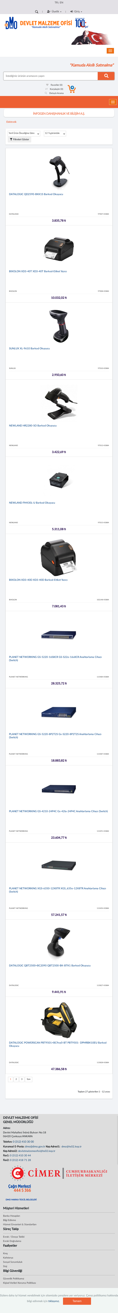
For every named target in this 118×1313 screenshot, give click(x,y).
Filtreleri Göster (19, 139)
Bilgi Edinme (9, 1220)
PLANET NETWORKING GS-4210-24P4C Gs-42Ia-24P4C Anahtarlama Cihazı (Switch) (58, 811)
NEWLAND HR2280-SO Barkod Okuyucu (33, 425)
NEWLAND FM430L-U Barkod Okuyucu (32, 503)
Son (28, 1079)
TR (56, 2)
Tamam (77, 1301)
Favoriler (54, 85)
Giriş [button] (76, 11)
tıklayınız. (54, 1301)
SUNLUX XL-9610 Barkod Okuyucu (29, 348)
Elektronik (11, 122)
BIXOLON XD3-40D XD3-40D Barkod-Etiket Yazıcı (38, 580)
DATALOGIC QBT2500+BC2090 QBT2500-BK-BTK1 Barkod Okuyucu (50, 965)
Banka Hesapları (11, 1216)
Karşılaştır (54, 89)
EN (61, 2)
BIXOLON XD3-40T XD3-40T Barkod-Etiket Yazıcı (38, 271)
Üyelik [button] (54, 11)
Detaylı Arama (54, 93)
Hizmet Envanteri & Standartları (19, 1224)
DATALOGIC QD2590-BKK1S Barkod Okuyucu (36, 194)
